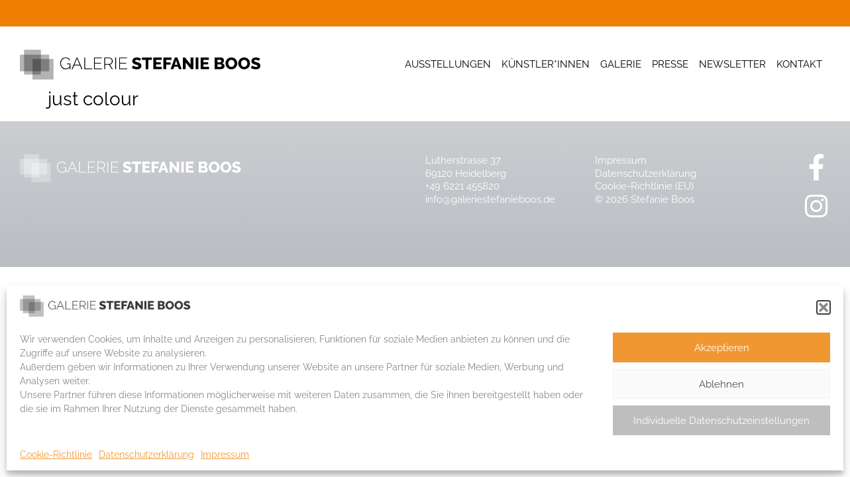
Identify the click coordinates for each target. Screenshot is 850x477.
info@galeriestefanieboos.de (490, 199)
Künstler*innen (546, 64)
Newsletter (732, 64)
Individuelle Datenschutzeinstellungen (721, 421)
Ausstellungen (448, 64)
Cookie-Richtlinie (56, 454)
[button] (823, 307)
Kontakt (799, 64)
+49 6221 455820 (462, 186)
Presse (670, 64)
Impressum (225, 454)
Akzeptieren (721, 348)
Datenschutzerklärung (146, 454)
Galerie (620, 64)
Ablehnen (721, 384)
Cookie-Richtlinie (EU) (644, 186)
